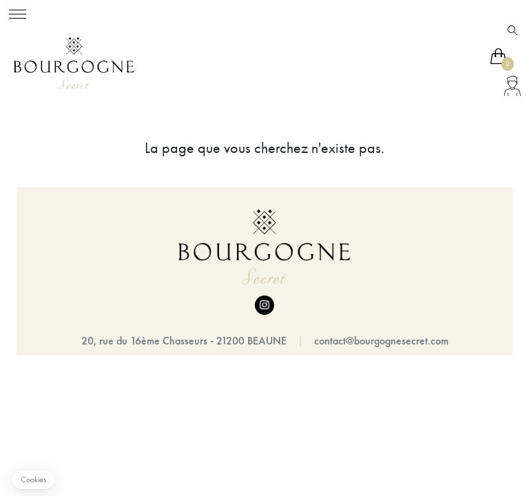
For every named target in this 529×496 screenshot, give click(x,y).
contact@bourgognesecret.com (381, 340)
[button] (33, 480)
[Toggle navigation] (17, 12)
